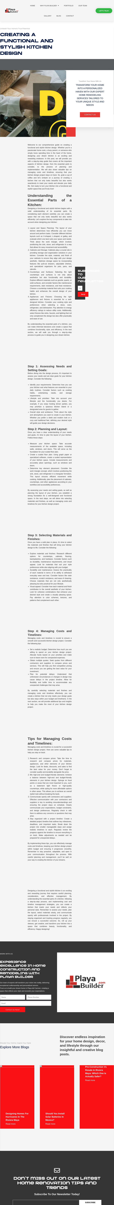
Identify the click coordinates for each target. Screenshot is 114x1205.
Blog (59, 15)
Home (32, 5)
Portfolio (69, 5)
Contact (70, 15)
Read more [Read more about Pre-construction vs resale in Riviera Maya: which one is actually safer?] (90, 1019)
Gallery (47, 15)
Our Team (83, 5)
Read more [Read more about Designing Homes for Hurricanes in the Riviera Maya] (11, 1059)
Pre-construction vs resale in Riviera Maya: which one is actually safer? (96, 1008)
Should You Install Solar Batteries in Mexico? (56, 1052)
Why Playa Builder (49, 5)
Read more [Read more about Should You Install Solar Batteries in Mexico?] (50, 1059)
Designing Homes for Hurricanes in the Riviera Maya (17, 1052)
